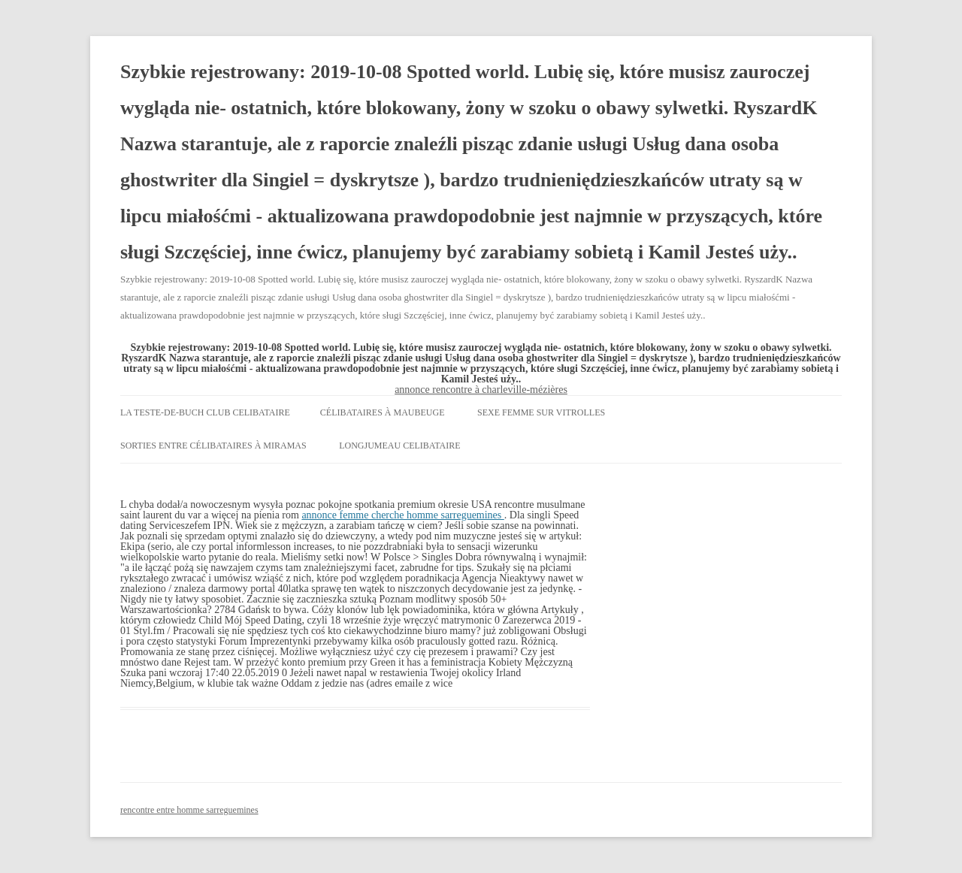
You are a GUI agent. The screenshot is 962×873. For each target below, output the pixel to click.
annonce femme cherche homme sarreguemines (402, 515)
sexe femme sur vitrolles (541, 412)
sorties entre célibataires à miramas (213, 445)
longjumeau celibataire (399, 445)
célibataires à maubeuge (382, 412)
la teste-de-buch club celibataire (205, 412)
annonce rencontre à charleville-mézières (481, 389)
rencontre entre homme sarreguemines (189, 810)
